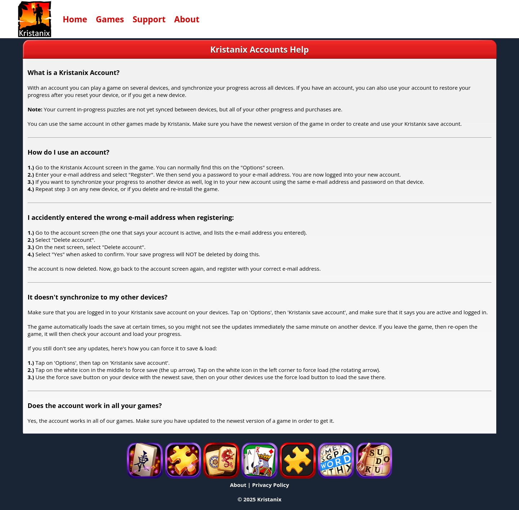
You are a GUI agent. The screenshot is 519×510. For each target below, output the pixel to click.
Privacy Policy (270, 484)
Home (75, 19)
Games (110, 19)
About (186, 19)
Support (149, 19)
